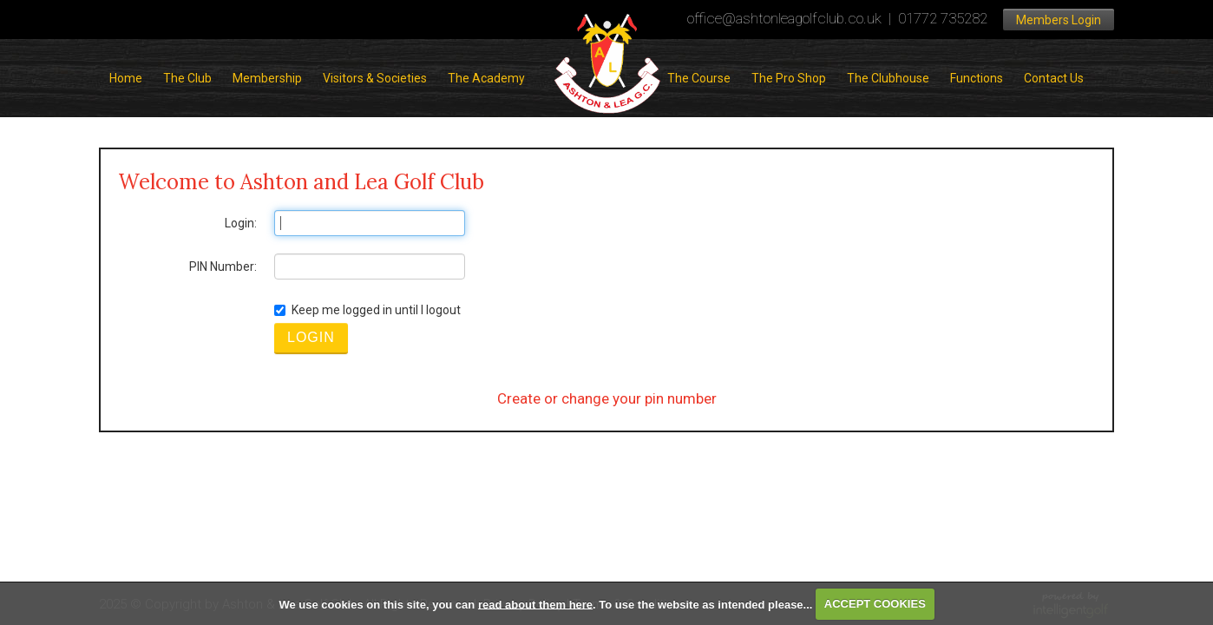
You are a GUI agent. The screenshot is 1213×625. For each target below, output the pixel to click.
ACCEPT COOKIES (875, 603)
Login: (241, 223)
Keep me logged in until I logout (367, 310)
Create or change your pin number (607, 398)
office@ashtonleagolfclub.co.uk (784, 18)
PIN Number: (223, 266)
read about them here (535, 603)
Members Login (1058, 20)
